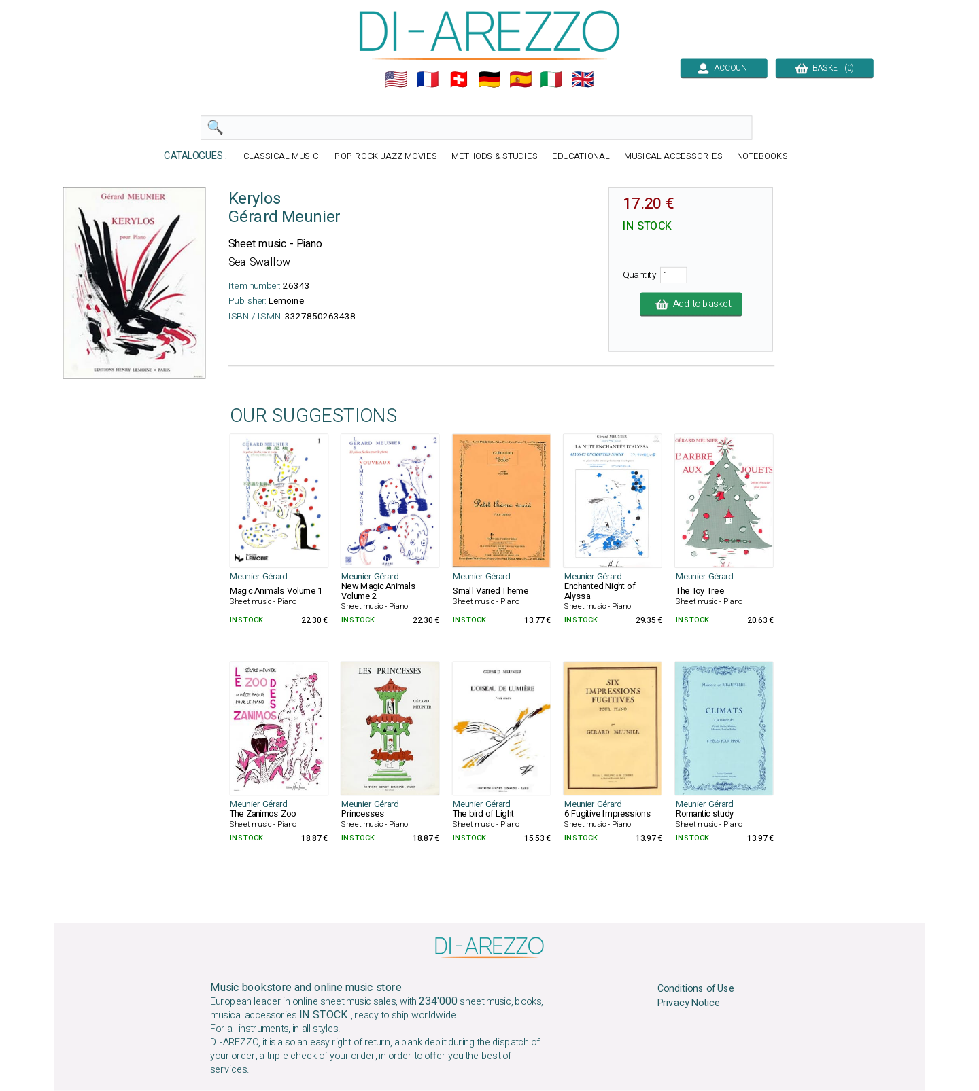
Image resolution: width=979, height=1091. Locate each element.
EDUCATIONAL (581, 156)
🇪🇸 (520, 79)
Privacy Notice (689, 1003)
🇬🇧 (582, 79)
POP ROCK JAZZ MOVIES (385, 156)
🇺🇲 (396, 79)
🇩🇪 (489, 79)
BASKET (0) (824, 68)
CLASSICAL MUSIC (282, 156)
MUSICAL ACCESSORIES (673, 156)
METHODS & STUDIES (494, 156)
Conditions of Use (696, 989)
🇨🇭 (458, 79)
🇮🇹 (551, 79)
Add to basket (691, 304)
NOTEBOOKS (762, 156)
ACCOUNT (723, 68)
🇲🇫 (427, 79)
